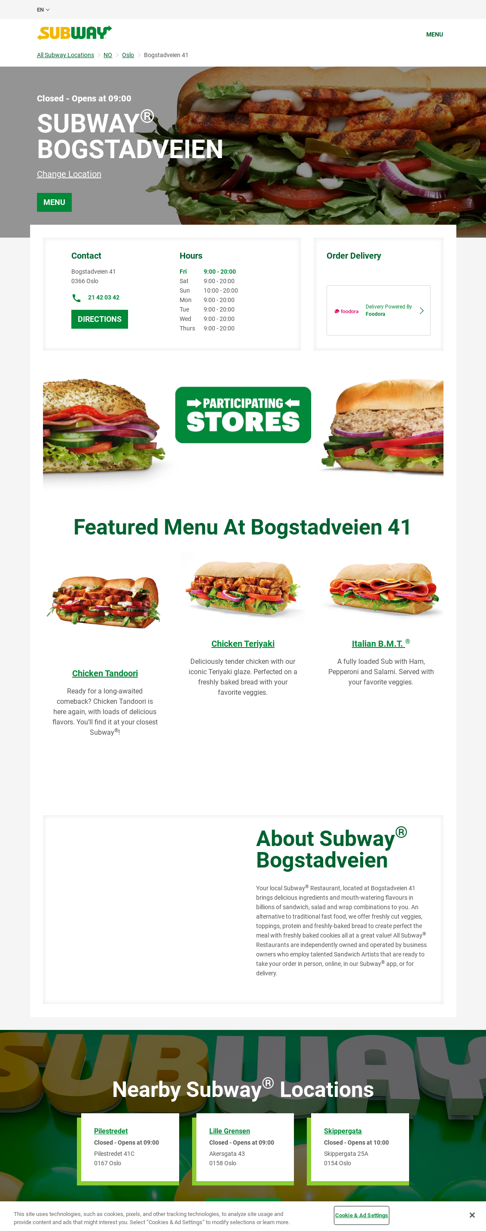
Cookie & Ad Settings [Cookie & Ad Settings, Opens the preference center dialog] (361, 1215)
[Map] (140, 909)
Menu (434, 34)
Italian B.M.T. (381, 643)
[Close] (472, 1215)
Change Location (69, 174)
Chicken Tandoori (105, 673)
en (40, 9)
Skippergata (343, 1131)
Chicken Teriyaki (243, 643)
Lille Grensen (229, 1131)
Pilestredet (111, 1131)
